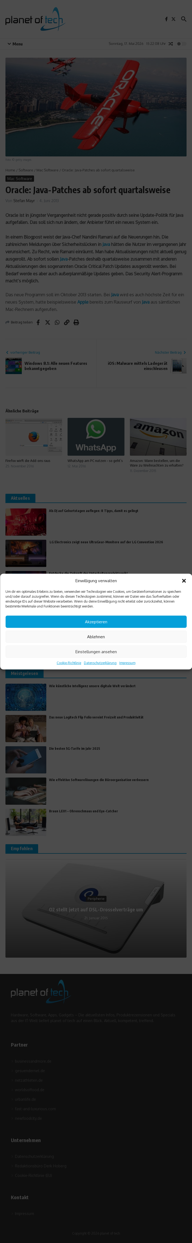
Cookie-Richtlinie (69, 663)
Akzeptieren (96, 621)
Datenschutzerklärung (100, 663)
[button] (184, 581)
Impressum (127, 663)
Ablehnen (96, 636)
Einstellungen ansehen (96, 651)
